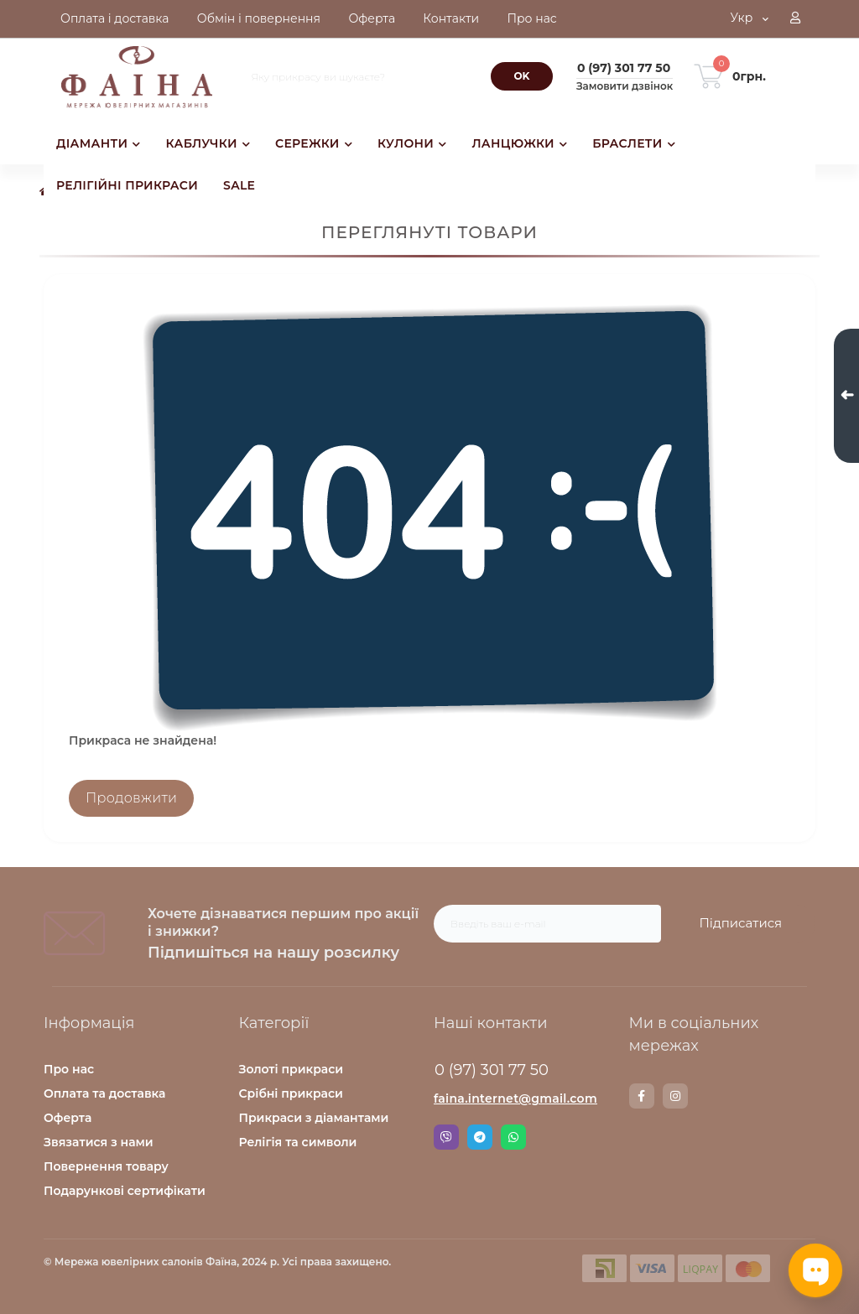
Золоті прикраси (291, 1069)
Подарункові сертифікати (125, 1190)
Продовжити (131, 798)
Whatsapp (513, 1137)
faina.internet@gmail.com (515, 1098)
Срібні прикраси (291, 1093)
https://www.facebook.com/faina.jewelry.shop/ (641, 1096)
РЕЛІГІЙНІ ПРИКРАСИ (127, 185)
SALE (239, 185)
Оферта (67, 1117)
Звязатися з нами (99, 1142)
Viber (446, 1137)
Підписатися (740, 923)
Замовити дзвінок (624, 86)
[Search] (521, 76)
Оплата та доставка (104, 1093)
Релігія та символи (298, 1142)
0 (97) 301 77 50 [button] (492, 1070)
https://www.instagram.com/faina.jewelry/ (675, 1096)
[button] (795, 19)
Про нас (69, 1069)
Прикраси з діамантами (314, 1117)
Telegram (480, 1137)
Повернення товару (106, 1166)
